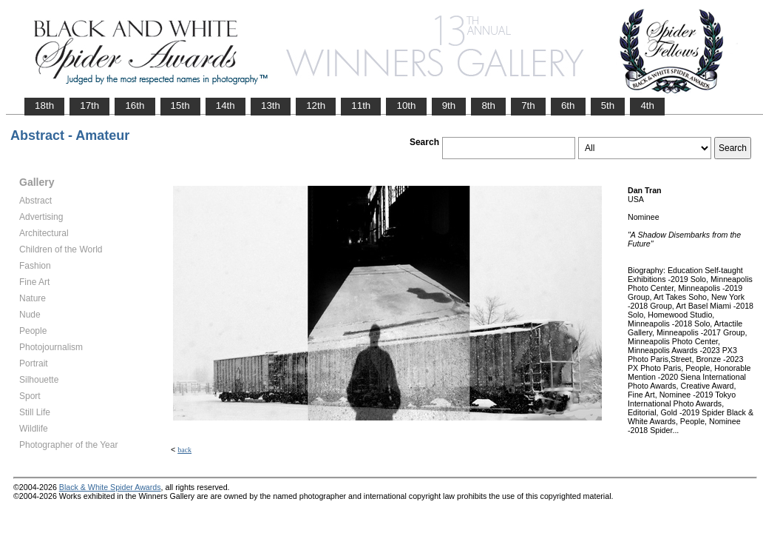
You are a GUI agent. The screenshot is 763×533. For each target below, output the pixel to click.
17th (89, 105)
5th (608, 105)
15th (180, 105)
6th (568, 105)
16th (134, 105)
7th (528, 105)
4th (647, 105)
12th (315, 105)
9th (449, 105)
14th (225, 105)
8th (488, 105)
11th (361, 105)
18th (44, 105)
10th (406, 105)
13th (270, 105)
